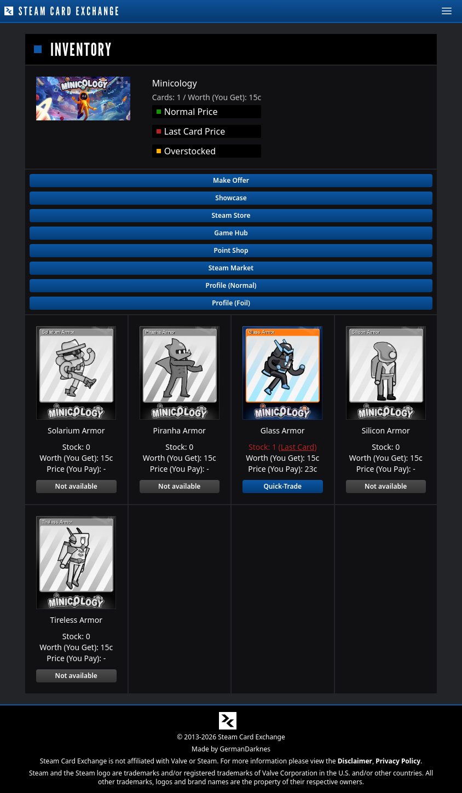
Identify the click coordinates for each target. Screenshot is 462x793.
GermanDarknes (245, 749)
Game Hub (231, 233)
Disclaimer (355, 761)
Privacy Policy (398, 761)
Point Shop (230, 250)
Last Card (297, 447)
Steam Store (230, 215)
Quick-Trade (282, 486)
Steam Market (231, 268)
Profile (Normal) (231, 285)
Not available (76, 486)
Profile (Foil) (231, 303)
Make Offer (231, 180)
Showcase (230, 197)
